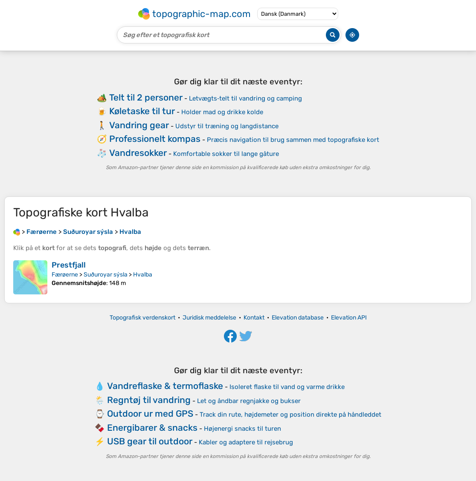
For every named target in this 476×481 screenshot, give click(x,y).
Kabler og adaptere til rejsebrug (246, 442)
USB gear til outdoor (149, 441)
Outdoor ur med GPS (150, 413)
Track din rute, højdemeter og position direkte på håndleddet (290, 414)
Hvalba (142, 274)
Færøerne (65, 274)
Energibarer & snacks (152, 427)
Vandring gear (139, 125)
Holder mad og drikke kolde (222, 112)
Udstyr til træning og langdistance (227, 126)
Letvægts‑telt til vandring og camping (245, 98)
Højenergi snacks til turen (242, 428)
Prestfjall (69, 265)
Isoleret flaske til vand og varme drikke (287, 387)
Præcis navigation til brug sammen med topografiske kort (293, 140)
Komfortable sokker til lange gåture (226, 154)
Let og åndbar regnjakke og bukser (249, 401)
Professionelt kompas (154, 138)
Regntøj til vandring (149, 400)
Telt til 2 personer (146, 97)
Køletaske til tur (142, 111)
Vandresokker (138, 152)
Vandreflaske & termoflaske (165, 385)
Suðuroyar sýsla (106, 274)
